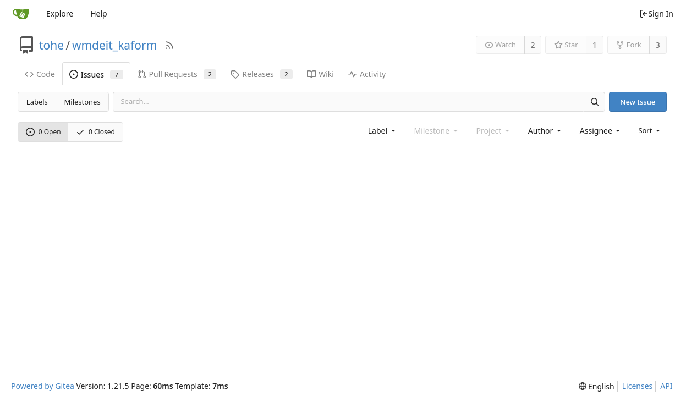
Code (40, 74)
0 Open (43, 131)
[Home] (21, 14)
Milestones (82, 102)
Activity (367, 74)
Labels (37, 102)
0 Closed (95, 131)
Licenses (637, 386)
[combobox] (382, 130)
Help (98, 13)
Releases (262, 74)
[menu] (650, 130)
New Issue (637, 102)
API (666, 386)
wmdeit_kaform (114, 45)
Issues (96, 74)
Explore (59, 13)
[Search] (594, 101)
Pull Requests (177, 74)
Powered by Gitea (42, 386)
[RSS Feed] (169, 45)
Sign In (656, 13)
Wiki (320, 74)
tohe (51, 45)
